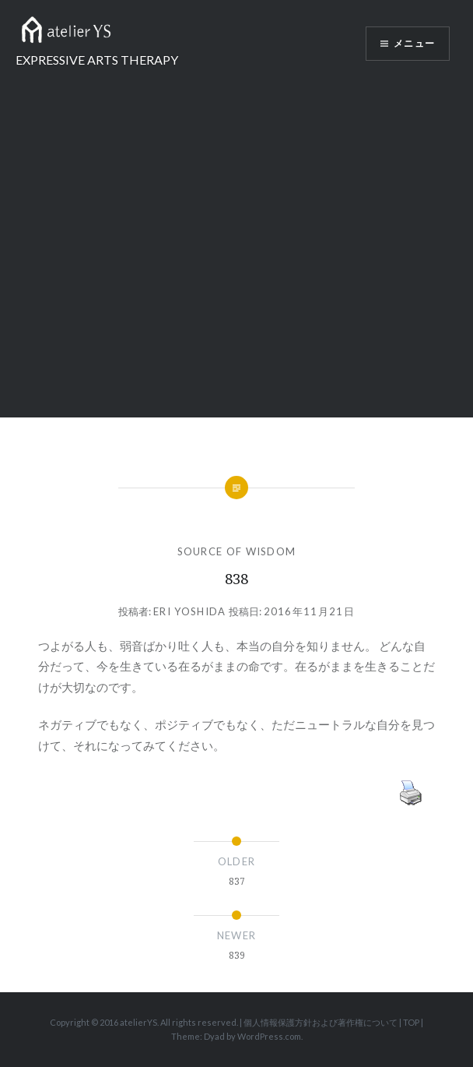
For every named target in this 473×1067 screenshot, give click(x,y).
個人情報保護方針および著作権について (321, 1022)
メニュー (414, 43)
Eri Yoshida (189, 611)
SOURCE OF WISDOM (236, 551)
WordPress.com (269, 1036)
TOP (411, 1022)
